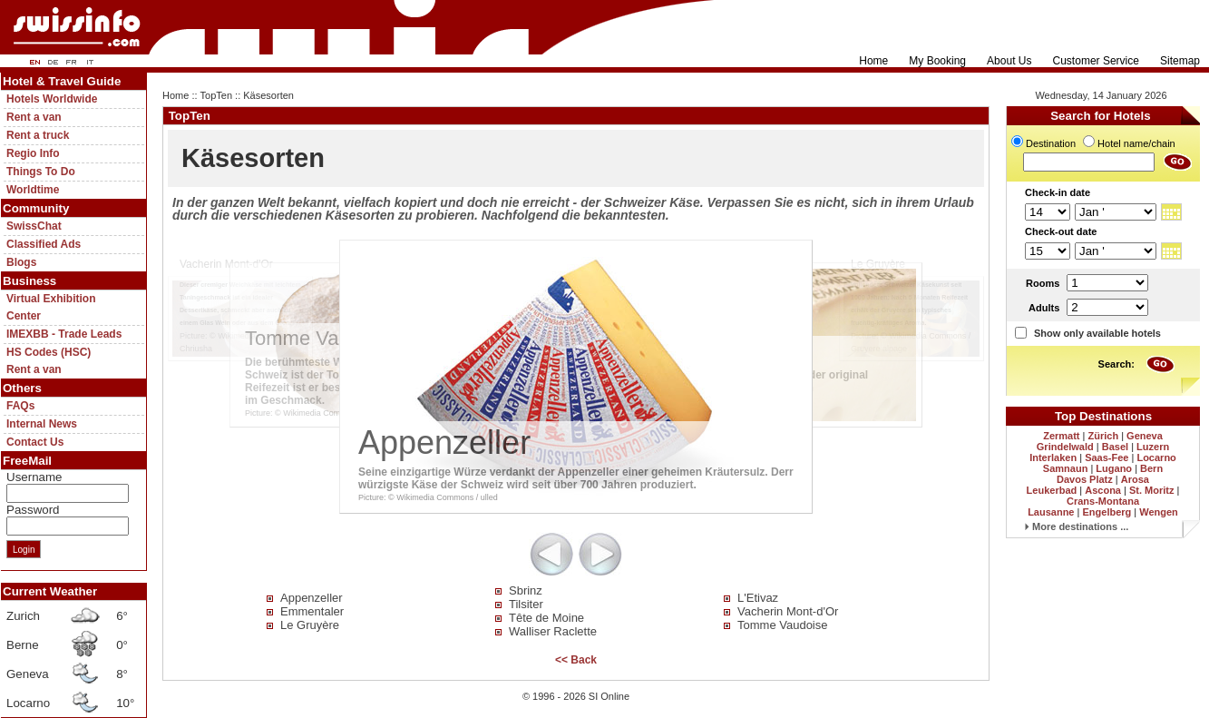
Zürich (1102, 435)
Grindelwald (1065, 446)
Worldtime (32, 189)
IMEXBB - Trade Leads (64, 334)
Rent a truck (37, 135)
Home (873, 60)
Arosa (1135, 479)
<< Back (576, 660)
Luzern (1152, 446)
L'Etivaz (757, 598)
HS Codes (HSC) (48, 352)
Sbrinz (525, 590)
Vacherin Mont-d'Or (787, 611)
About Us (1009, 60)
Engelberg (1106, 512)
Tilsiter (526, 604)
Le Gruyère (309, 625)
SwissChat (34, 226)
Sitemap (1180, 60)
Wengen (1158, 512)
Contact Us (34, 442)
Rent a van (34, 117)
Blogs (21, 262)
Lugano (1114, 468)
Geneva (1144, 435)
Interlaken (1053, 457)
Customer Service (1096, 60)
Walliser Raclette (553, 631)
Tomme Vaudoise (782, 625)
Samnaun (1065, 468)
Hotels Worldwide (51, 99)
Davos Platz (1085, 479)
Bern (1151, 468)
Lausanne (1051, 512)
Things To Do (40, 171)
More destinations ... (1076, 526)
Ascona (1103, 490)
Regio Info (33, 153)
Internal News (41, 424)
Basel (1115, 446)
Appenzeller (311, 598)
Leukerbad (1052, 490)
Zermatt (1061, 435)
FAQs (20, 405)
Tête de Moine (546, 618)
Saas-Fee (1106, 457)
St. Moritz (1152, 490)
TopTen (216, 95)
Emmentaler (312, 611)
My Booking (937, 60)
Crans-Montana (1103, 501)
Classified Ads (43, 244)
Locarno (1155, 457)
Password (33, 509)
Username (34, 477)
